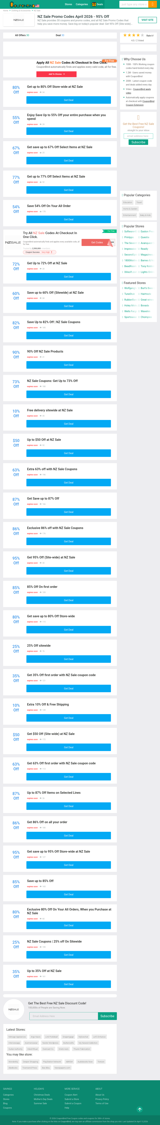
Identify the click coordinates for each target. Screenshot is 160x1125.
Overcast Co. (48, 1049)
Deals (97, 4)
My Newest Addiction (88, 1043)
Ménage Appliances (17, 1037)
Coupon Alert (71, 1095)
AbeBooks (13, 1068)
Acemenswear (31, 1043)
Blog (5, 1103)
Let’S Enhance (99, 1037)
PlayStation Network (52, 1062)
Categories (82, 4)
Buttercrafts (68, 1043)
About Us (99, 1095)
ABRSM (69, 1062)
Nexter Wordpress (50, 1043)
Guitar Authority (15, 1049)
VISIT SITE (147, 19)
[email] (73, 1016)
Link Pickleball (51, 1037)
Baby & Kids (145, 215)
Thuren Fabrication (81, 1049)
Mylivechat (83, 1037)
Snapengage (68, 1037)
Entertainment (129, 215)
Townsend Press (29, 1068)
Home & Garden (130, 209)
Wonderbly (13, 1062)
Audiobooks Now (85, 1062)
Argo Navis (35, 1037)
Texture (101, 1062)
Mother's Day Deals (43, 1099)
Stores (68, 4)
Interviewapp (14, 1043)
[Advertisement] (60, 49)
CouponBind (66, 1121)
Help (67, 1108)
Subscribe (107, 1016)
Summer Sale (40, 1103)
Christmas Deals (42, 1095)
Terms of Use (101, 1103)
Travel (139, 202)
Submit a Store (72, 1099)
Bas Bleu (46, 1068)
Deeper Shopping (30, 1062)
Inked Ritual (32, 1049)
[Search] (152, 4)
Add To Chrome (56, 74)
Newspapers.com (62, 1068)
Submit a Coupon (73, 1103)
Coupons (7, 1108)
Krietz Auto (63, 1049)
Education (127, 202)
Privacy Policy (102, 1099)
